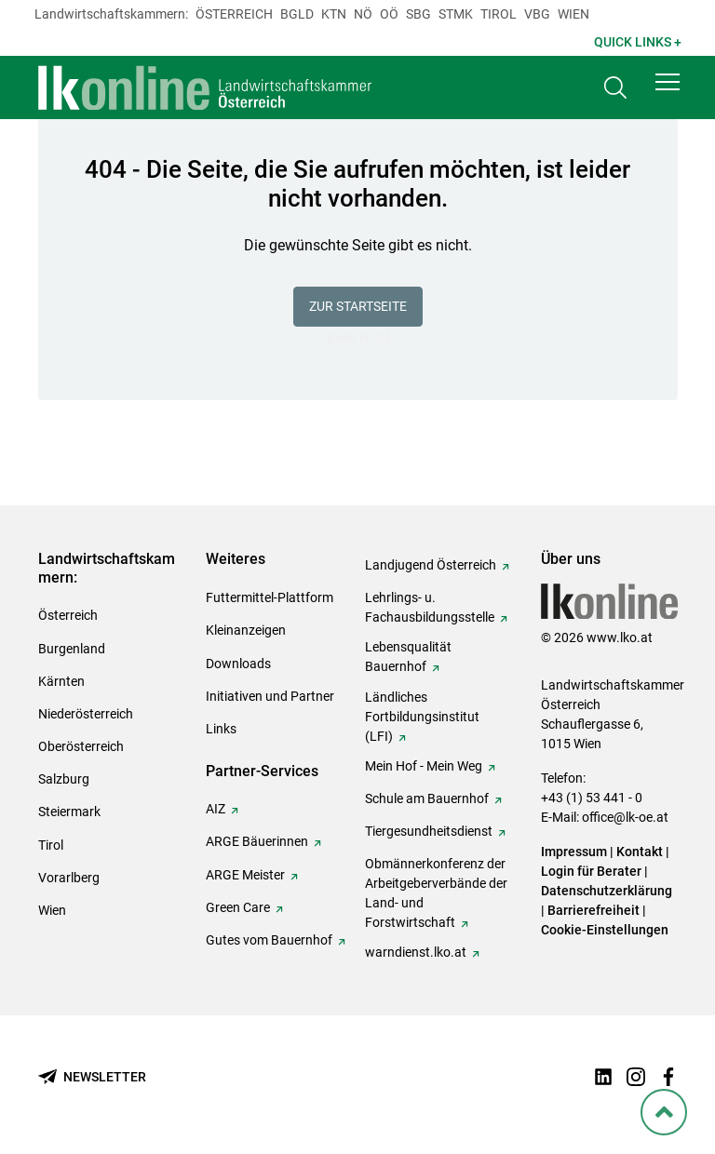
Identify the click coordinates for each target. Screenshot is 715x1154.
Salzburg (63, 779)
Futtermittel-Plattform (269, 597)
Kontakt (639, 851)
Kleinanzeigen (246, 630)
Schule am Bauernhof (427, 798)
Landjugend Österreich (430, 564)
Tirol (498, 14)
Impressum (574, 851)
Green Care (238, 907)
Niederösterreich (85, 713)
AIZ (215, 808)
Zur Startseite (358, 306)
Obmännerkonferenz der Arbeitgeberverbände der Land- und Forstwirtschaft (436, 893)
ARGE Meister (245, 874)
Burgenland (71, 648)
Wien (573, 14)
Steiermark (69, 811)
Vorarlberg (69, 877)
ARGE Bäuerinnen (257, 841)
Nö (363, 14)
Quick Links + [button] (637, 41)
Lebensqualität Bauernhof (408, 656)
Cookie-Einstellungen (604, 929)
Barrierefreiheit (593, 910)
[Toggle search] (615, 89)
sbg (418, 14)
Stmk (455, 14)
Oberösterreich (81, 746)
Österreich (234, 14)
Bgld (297, 14)
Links (221, 728)
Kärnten (61, 681)
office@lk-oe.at (625, 817)
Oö (389, 14)
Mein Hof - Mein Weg (423, 765)
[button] (667, 86)
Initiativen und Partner (270, 696)
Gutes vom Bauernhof (269, 940)
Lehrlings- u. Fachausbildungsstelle (429, 607)
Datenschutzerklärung (606, 890)
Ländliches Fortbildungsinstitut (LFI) (422, 717)
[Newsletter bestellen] (92, 1077)
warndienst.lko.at (415, 952)
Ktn (333, 14)
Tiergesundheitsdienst (428, 831)
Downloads (238, 663)
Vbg (537, 14)
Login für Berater (591, 871)
